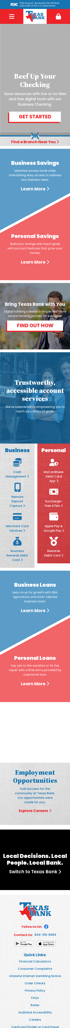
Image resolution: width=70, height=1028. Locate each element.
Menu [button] (11, 16)
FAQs (35, 998)
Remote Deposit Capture (16, 501)
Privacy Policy (35, 990)
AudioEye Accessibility (35, 1012)
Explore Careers (33, 810)
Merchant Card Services (17, 528)
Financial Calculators (35, 961)
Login (58, 16)
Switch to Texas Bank (33, 872)
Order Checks (35, 983)
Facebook (46, 926)
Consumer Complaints (35, 969)
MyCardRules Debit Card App (54, 476)
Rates (35, 1005)
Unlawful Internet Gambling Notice (35, 976)
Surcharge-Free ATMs (53, 503)
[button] (58, 16)
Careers (35, 1020)
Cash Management (16, 474)
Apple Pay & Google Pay (53, 528)
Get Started (35, 116)
